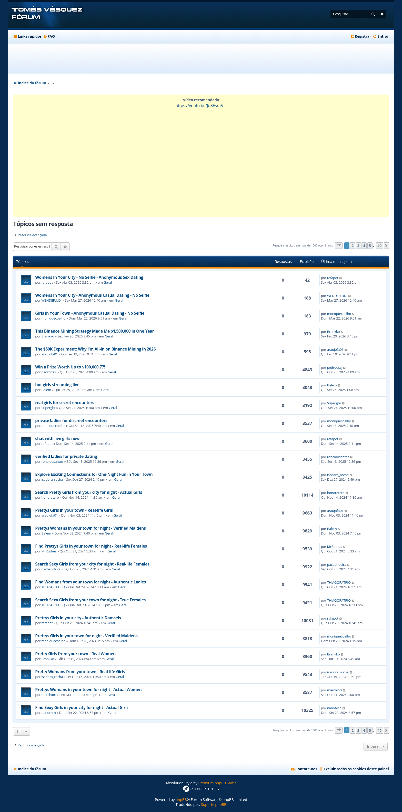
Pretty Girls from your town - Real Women (75, 653)
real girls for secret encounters (64, 402)
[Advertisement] (201, 58)
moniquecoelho (53, 318)
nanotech (48, 712)
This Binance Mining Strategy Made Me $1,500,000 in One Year (94, 331)
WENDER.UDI (51, 300)
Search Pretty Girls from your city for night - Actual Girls (88, 492)
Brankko (47, 336)
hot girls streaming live (57, 384)
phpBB (181, 799)
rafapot (47, 282)
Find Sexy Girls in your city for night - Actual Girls (81, 707)
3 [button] (358, 245)
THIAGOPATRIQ (53, 587)
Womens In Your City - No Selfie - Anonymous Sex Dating (89, 277)
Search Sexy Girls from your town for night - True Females (90, 600)
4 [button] (364, 245)
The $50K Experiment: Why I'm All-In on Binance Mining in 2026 (95, 349)
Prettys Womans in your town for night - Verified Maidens (90, 528)
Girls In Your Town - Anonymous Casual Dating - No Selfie (89, 313)
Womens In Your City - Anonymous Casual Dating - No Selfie (92, 295)
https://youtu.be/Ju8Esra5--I (201, 105)
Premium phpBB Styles (217, 782)
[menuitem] (49, 36)
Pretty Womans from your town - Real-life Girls (80, 671)
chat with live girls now (57, 438)
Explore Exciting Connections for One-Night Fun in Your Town (94, 474)
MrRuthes (48, 551)
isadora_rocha (52, 479)
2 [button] (352, 245)
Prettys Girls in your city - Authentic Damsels (78, 618)
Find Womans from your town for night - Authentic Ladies (90, 582)
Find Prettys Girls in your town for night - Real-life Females (91, 546)
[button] (339, 245)
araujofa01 (49, 354)
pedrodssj (48, 372)
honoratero (50, 497)
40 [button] (379, 245)
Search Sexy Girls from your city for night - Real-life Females (92, 564)
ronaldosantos (52, 461)
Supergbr (48, 407)
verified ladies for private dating (66, 456)
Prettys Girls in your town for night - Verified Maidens (86, 636)
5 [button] (370, 245)
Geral (108, 282)
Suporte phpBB (213, 804)
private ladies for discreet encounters (71, 420)
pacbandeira (51, 569)
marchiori (48, 694)
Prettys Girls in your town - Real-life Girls (74, 510)
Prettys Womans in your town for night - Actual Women (88, 689)
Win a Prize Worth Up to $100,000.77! (70, 367)
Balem (46, 389)
